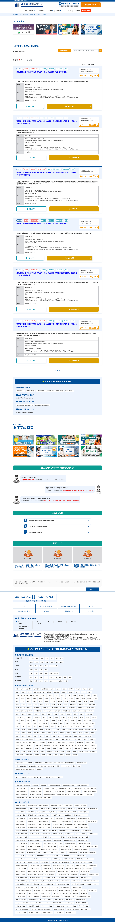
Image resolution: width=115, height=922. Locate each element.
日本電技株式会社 (34, 834)
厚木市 (49, 714)
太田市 (68, 733)
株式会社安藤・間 (20, 884)
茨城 (52, 662)
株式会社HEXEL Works (58, 865)
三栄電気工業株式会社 (35, 877)
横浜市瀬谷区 (72, 707)
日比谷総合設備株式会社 (90, 846)
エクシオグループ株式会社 (37, 881)
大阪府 (38, 14)
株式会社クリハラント (66, 849)
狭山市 (92, 723)
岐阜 (46, 669)
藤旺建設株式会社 (70, 912)
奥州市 (29, 692)
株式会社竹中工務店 (56, 805)
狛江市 (47, 704)
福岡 (31, 681)
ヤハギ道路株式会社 (21, 893)
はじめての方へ (41, 10)
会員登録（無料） (86, 10)
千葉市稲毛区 (19, 717)
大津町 (55, 755)
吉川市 (71, 726)
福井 (46, 666)
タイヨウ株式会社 (59, 912)
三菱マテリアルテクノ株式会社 (81, 849)
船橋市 (56, 717)
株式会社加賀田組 (92, 808)
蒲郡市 (68, 739)
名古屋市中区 (19, 739)
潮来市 (69, 729)
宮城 (47, 658)
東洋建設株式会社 (74, 830)
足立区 (40, 701)
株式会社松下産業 (87, 868)
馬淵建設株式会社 (69, 834)
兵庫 (36, 673)
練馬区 (34, 701)
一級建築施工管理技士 (54, 785)
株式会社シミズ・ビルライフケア (90, 881)
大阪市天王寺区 (52, 742)
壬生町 (29, 733)
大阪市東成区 (70, 742)
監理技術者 (43, 785)
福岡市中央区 (28, 755)
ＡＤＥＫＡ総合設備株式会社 (83, 896)
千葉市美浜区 (37, 717)
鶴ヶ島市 (65, 726)
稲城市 (59, 704)
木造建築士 (35, 785)
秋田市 (89, 692)
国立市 (41, 704)
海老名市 (69, 714)
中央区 (94, 695)
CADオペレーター (66, 766)
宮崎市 (61, 755)
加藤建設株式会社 (33, 899)
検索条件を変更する (65, 51)
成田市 (81, 717)
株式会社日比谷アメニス (47, 818)
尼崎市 (42, 748)
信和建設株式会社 (20, 840)
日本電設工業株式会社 (21, 834)
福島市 (38, 695)
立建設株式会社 (46, 896)
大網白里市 (72, 720)
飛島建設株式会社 (45, 834)
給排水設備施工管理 (21, 766)
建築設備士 (90, 794)
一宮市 (56, 739)
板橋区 (28, 701)
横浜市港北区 (37, 707)
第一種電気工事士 (48, 791)
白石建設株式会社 (57, 834)
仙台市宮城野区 (47, 692)
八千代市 (41, 720)
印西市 (65, 720)
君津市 (47, 720)
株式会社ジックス (84, 871)
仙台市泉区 (56, 692)
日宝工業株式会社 (86, 830)
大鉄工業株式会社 (34, 865)
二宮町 (75, 714)
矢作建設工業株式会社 (35, 843)
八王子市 (60, 701)
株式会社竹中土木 (56, 815)
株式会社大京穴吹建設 (43, 815)
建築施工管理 (19, 763)
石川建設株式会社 (57, 824)
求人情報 (26, 14)
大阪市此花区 (41, 742)
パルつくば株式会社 (83, 906)
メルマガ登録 (77, 10)
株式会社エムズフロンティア (79, 890)
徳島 (55, 677)
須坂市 (53, 736)
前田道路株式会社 (82, 824)
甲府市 (41, 736)
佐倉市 (87, 717)
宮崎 (55, 681)
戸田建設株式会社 (70, 818)
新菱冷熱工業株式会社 (79, 821)
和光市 (52, 726)
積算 (58, 766)
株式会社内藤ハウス (21, 818)
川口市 (73, 723)
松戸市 (69, 717)
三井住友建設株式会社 (83, 818)
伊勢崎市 (62, 733)
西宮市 (48, 748)
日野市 (35, 704)
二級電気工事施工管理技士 (89, 791)
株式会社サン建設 (20, 862)
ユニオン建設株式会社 (21, 808)
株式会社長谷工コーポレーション (85, 859)
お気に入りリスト (67, 10)
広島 (31, 677)
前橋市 (49, 733)
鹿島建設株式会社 (20, 805)
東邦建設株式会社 (20, 906)
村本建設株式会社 (20, 827)
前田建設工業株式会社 (70, 824)
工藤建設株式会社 (47, 868)
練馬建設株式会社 (93, 874)
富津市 (53, 720)
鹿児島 (61, 681)
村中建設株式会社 (45, 865)
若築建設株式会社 (43, 821)
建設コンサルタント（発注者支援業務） (25, 769)
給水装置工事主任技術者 (35, 797)
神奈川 (36, 662)
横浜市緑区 (63, 707)
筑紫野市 (37, 755)
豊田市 (62, 739)
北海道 (32, 658)
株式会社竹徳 (54, 887)
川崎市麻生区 (47, 711)
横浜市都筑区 (90, 707)
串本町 (42, 751)
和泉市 (74, 745)
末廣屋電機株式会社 (69, 859)
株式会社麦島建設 (50, 871)
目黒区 (58, 698)
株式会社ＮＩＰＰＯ (45, 893)
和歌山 (56, 673)
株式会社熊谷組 (62, 812)
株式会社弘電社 (51, 812)
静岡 (36, 669)
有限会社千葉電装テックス (22, 909)
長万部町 (71, 689)
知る (49, 621)
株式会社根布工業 (38, 890)
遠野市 (23, 692)
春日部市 (85, 723)
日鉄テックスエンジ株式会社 (58, 852)
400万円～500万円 (33, 777)
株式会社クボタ (69, 899)
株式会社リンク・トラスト (92, 884)
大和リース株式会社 (72, 827)
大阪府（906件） (40, 391)
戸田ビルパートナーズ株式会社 (35, 874)
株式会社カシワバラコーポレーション (41, 859)
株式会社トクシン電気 (32, 862)
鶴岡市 (32, 695)
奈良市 (29, 751)
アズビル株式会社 (55, 862)
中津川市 (18, 742)
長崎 (41, 681)
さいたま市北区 (87, 720)
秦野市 (43, 714)
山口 (46, 677)
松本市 (47, 736)
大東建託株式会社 (72, 874)
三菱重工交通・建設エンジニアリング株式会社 (62, 903)
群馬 (61, 662)
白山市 (29, 736)
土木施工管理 (28, 763)
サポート (50, 10)
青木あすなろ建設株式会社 (47, 884)
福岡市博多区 (19, 755)
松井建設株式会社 (66, 821)
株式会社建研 (58, 843)
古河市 (23, 729)
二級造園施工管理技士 (49, 788)
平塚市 (91, 711)
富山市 (92, 733)
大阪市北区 (38, 745)
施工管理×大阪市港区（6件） (42, 405)
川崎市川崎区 (19, 711)
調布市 (17, 704)
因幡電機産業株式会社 (50, 890)
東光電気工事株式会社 (21, 837)
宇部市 (68, 751)
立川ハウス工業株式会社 (78, 884)
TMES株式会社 (74, 871)
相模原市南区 (76, 711)
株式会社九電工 (30, 812)
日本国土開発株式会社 (33, 840)
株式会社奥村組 (82, 808)
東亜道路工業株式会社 (69, 840)
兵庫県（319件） (50, 391)
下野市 (44, 733)
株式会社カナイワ (85, 909)
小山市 (17, 733)
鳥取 (41, 677)
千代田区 (88, 695)
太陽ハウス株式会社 (71, 906)
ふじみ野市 (78, 726)
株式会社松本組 (20, 852)
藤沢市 (23, 714)
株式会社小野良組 (80, 834)
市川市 (50, 717)
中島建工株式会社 (80, 865)
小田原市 (30, 714)
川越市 (61, 723)
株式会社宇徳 (83, 874)
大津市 (94, 748)
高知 (65, 677)
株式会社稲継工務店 (21, 899)
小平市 (29, 704)
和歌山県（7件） (69, 391)
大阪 (31, 673)
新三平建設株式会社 (77, 862)
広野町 (68, 695)
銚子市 (44, 717)
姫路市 (36, 748)
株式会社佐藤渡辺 (48, 843)
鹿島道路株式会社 (32, 821)
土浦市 (17, 729)
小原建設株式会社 (44, 887)
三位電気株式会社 (20, 871)
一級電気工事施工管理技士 (73, 791)
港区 (17, 698)
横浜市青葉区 (81, 707)
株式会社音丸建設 (59, 906)
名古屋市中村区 (87, 736)
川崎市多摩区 (38, 711)
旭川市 (58, 689)
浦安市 (59, 720)
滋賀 (46, 673)
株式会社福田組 (59, 818)
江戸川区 (53, 701)
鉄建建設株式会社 (83, 827)
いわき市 (50, 695)
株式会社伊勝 (70, 865)
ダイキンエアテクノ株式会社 (34, 846)
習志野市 (94, 717)
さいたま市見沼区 (31, 723)
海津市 (25, 742)
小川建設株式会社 (80, 899)
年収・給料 (21, 628)
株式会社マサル (56, 896)
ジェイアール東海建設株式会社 (23, 890)
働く (19, 621)
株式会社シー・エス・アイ (35, 912)
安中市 (80, 733)
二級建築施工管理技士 (68, 785)
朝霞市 (46, 726)
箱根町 (81, 714)
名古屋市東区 (68, 736)
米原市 (23, 751)
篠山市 (60, 748)
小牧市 (74, 739)
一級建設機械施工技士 (21, 791)
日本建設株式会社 (63, 846)
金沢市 (23, 736)
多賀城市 (71, 692)
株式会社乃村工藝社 (34, 818)
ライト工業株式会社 (46, 840)
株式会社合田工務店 (63, 871)
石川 (41, 666)
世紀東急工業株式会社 (44, 824)
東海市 (80, 739)
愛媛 (60, 677)
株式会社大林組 (44, 862)
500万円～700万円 (45, 777)
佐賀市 (49, 755)
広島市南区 (50, 751)
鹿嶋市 (63, 729)
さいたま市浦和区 (42, 723)
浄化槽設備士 (47, 797)
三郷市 (58, 726)
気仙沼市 (64, 692)
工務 (79, 766)
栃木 (57, 662)
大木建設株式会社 (83, 837)
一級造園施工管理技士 (35, 788)
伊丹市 (54, 748)
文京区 (28, 698)
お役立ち (58, 10)
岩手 (42, 658)
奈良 (51, 673)
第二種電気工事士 (59, 791)
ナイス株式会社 (20, 887)
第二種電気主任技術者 (35, 794)
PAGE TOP (92, 589)
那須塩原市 (37, 733)
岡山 (36, 677)
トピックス (60, 621)
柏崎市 (86, 733)
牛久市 (41, 729)
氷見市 (17, 736)
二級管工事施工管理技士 (78, 794)
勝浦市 (22, 720)
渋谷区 (77, 698)
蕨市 (35, 726)
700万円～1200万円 (57, 777)
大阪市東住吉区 (90, 742)
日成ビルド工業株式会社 (84, 843)
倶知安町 (78, 689)
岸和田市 (55, 745)
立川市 (66, 701)
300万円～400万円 (21, 777)
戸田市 (40, 726)
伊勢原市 (62, 714)
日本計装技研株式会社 (81, 903)
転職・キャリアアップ (24, 626)
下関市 (62, 751)
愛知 (31, 669)
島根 (70, 677)
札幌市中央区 (19, 689)
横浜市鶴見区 (73, 704)
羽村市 (65, 704)
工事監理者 (39, 769)
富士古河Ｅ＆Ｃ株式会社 (33, 884)
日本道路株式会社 (67, 805)
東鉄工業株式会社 (34, 830)
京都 (41, 673)
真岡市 (23, 733)
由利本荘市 (19, 695)
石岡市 (29, 729)
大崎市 (83, 692)
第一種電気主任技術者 (21, 794)
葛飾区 (46, 701)
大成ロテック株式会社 (44, 827)
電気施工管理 (48, 763)
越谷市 (29, 726)
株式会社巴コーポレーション (23, 859)
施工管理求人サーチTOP (18, 14)
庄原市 (56, 751)
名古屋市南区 (48, 739)
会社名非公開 (84, 893)
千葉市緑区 (28, 717)
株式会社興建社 (41, 812)
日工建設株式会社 (20, 896)
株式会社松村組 (32, 815)
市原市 (28, 720)
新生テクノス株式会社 (43, 852)
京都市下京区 (77, 748)
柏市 (17, 720)
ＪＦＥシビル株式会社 (34, 893)
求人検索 (31, 10)
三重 (41, 669)
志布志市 (75, 755)
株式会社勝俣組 (74, 893)
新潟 (31, 666)
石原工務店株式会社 (59, 909)
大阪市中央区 (47, 745)
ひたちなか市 (55, 729)
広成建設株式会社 (57, 859)
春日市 (43, 755)
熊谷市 (67, 723)
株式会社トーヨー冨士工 (73, 909)
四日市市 (92, 739)
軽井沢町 (60, 736)
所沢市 (79, 723)
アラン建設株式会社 (86, 877)
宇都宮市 (87, 729)
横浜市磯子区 (27, 707)
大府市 (86, 739)
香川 (51, 677)
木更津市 (63, 717)
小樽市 (52, 689)
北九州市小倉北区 (83, 751)
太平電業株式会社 (32, 827)
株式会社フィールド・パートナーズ (36, 871)
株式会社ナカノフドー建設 (59, 808)
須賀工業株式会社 (92, 821)
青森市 (84, 689)
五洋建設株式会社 (72, 837)
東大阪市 (80, 745)
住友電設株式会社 (55, 821)
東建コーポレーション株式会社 (48, 830)
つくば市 (48, 729)
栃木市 (94, 729)
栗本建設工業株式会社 (64, 890)
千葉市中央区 (89, 714)
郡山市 (44, 695)
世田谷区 (71, 698)
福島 (61, 658)
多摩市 (53, 704)
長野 (55, 666)
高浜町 (35, 736)
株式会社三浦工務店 (21, 868)
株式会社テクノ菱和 (45, 808)
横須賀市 (84, 711)
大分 (51, 681)
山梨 (51, 666)
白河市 (56, 695)
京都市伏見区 (86, 748)
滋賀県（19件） (20, 391)
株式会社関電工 (20, 812)
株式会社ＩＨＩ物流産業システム (24, 903)
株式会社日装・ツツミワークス (41, 903)
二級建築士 (27, 785)
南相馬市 (81, 695)
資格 (39, 624)
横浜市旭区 (55, 707)
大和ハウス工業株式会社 (59, 827)
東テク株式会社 (88, 862)
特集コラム (74, 621)
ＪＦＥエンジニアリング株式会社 (60, 893)
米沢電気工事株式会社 (68, 856)
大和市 (55, 714)
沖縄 (66, 681)
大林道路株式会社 (92, 834)
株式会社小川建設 (20, 815)
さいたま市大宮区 (20, 723)
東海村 (75, 729)
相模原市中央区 (66, 711)
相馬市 (62, 695)
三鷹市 (79, 701)
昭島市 (91, 701)
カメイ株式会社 (30, 856)
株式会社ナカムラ (65, 881)
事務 (74, 766)
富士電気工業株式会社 (21, 877)
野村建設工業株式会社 (34, 868)
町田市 (23, 704)
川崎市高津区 (28, 711)
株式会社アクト (92, 890)
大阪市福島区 (32, 742)
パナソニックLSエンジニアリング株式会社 (41, 909)
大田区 (64, 698)
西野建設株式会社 (64, 887)
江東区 (46, 698)
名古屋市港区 (39, 739)
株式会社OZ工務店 (62, 877)
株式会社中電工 (67, 815)
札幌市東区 (36, 689)
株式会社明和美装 (58, 868)
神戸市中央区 (28, 748)
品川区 (52, 698)
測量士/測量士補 (91, 788)
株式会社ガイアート (55, 856)
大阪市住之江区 (29, 745)
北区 (17, 701)
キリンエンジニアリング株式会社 (57, 837)
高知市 (74, 751)
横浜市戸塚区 (46, 707)
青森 (37, 658)
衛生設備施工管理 (81, 763)
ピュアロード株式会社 (46, 906)
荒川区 (22, 701)
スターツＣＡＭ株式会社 (33, 896)
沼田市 (74, 733)
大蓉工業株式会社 (80, 856)
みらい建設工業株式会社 (63, 884)
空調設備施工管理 (69, 763)
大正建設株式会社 (47, 912)
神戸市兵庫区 (19, 748)
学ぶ (38, 621)
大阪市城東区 (80, 742)
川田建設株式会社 (31, 852)
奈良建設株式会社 (91, 865)
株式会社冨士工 (20, 856)
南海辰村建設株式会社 (21, 865)
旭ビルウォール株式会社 (46, 899)
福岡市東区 (93, 751)
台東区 (34, 698)
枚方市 (68, 745)
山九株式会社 (65, 862)
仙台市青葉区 (37, 692)
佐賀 (36, 681)
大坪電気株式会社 (20, 874)
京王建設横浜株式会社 (33, 906)
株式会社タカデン (59, 899)
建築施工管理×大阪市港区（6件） (25, 405)
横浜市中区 (19, 707)
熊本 (46, 681)
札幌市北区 (28, 689)
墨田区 (40, 698)
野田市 (75, 717)
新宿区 (22, 698)
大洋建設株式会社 (82, 840)
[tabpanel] (24, 29)
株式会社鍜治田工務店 (21, 843)
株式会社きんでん (76, 881)
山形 (57, 658)
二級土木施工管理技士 (21, 788)
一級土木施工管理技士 (82, 785)
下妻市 (35, 729)
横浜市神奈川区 (83, 704)
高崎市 (55, 733)
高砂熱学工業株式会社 (80, 805)
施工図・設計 (51, 766)
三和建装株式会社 (61, 874)
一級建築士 (19, 785)
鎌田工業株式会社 (73, 877)
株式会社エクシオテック (52, 881)
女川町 (77, 692)
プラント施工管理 (58, 763)
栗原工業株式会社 (20, 846)
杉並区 (89, 698)
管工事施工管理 (39, 763)
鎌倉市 (17, 714)
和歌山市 (36, 751)
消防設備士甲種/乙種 (21, 797)
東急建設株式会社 (63, 830)
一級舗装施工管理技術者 (63, 788)
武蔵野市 (73, 701)
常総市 (81, 729)
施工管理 (43, 766)
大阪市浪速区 (61, 742)
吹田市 (62, 745)
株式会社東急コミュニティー (80, 815)
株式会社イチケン (34, 808)
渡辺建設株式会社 (49, 874)
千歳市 (64, 689)
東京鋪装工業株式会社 (42, 856)
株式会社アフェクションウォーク (73, 868)
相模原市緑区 (56, 711)
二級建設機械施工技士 (35, 791)
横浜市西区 (92, 704)
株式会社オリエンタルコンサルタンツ (49, 849)
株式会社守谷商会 (83, 812)
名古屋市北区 (77, 736)
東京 (31, 662)
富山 (36, 666)
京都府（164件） (30, 391)
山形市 (26, 695)
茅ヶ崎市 (37, 714)
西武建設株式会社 (32, 824)
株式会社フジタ (71, 808)
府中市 (85, 701)
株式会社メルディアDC (31, 887)
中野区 (83, 698)
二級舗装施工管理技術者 (78, 788)
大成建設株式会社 (43, 805)
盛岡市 (90, 689)
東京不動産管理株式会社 (22, 881)
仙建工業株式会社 (20, 849)
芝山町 (79, 720)
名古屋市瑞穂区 (29, 739)
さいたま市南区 (53, 723)
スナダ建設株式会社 (72, 852)
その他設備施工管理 (34, 766)
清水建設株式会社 (32, 805)
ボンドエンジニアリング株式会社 (88, 852)
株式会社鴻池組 (72, 812)
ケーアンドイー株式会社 (76, 846)
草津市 (17, 751)
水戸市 (85, 726)
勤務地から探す (33, 14)
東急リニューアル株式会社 (50, 846)
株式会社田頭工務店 (21, 912)
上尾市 (17, 726)
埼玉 (47, 662)
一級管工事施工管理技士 (63, 794)
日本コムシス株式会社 (70, 843)
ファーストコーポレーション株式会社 (38, 837)
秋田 (52, 658)
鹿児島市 (68, 755)
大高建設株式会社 (76, 887)
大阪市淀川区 (19, 745)
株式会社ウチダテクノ (33, 849)
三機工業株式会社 (20, 821)
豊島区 (95, 698)
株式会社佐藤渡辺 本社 (68, 896)
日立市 (91, 726)
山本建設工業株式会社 (49, 877)
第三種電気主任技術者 (49, 794)
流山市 (34, 720)
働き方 (20, 624)
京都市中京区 (67, 748)
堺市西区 (93, 745)
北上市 (17, 692)
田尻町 (87, 745)
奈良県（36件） (59, 391)
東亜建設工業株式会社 (21, 830)
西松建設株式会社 (20, 824)
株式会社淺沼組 (57, 840)
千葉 (42, 662)
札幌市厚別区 (45, 689)
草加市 (23, 726)
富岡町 (74, 695)
